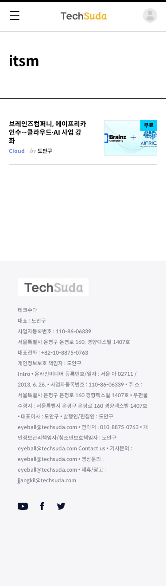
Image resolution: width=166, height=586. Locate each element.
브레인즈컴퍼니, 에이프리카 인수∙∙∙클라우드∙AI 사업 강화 (47, 132)
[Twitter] (61, 506)
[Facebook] (42, 506)
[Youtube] (23, 506)
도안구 (45, 151)
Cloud (17, 151)
